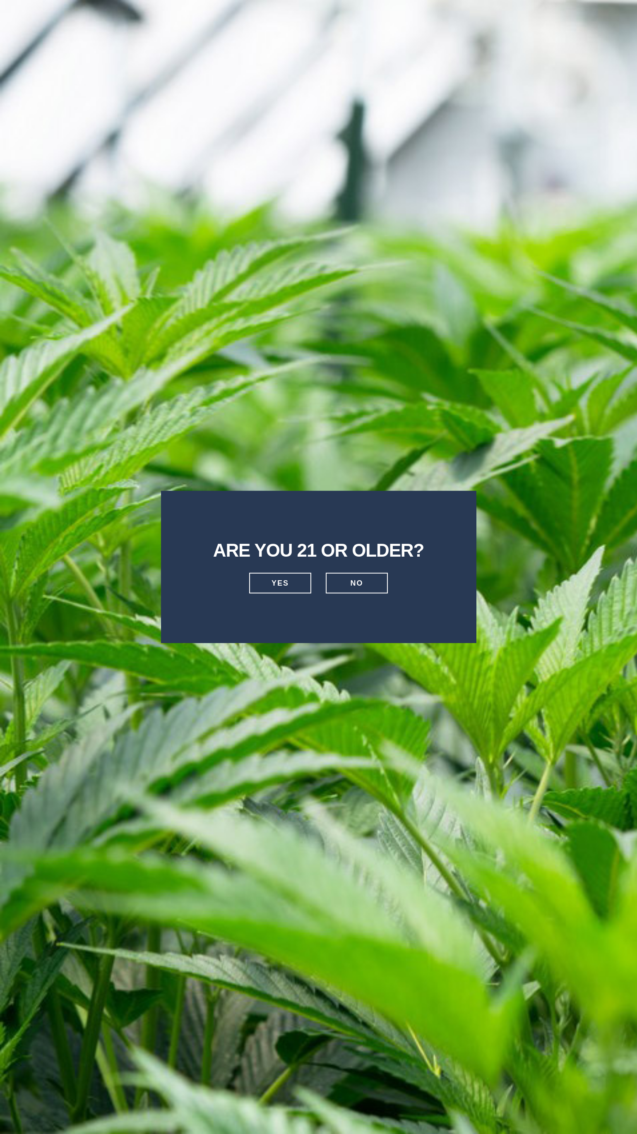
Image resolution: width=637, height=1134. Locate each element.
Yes (280, 583)
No (357, 583)
